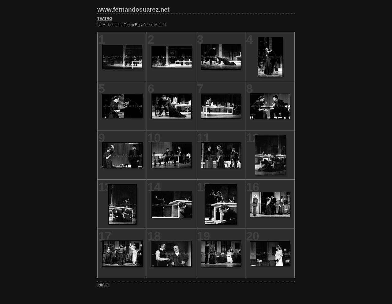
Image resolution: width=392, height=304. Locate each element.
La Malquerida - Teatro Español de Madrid (131, 25)
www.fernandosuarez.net (133, 9)
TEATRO (104, 18)
